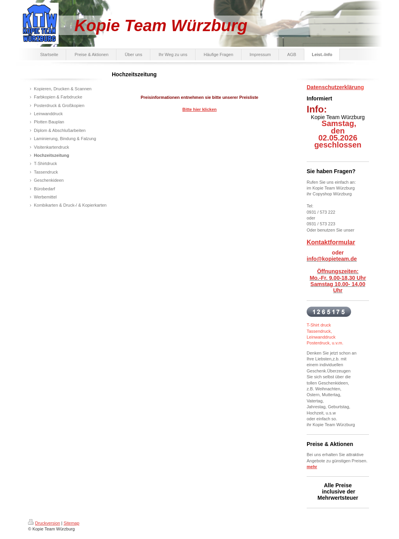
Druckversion (44, 523)
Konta (315, 242)
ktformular (339, 242)
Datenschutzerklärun (333, 87)
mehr (312, 466)
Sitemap (71, 523)
